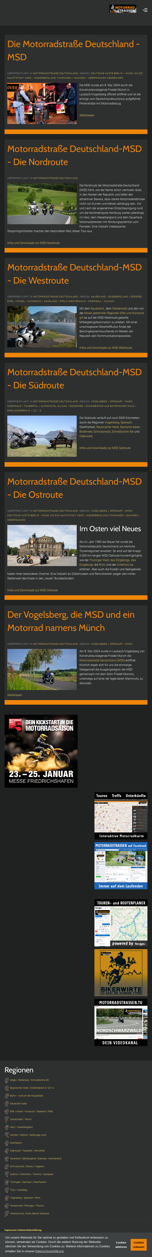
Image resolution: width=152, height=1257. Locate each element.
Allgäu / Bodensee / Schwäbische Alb (83, 406)
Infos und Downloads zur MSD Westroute (105, 347)
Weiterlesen (86, 115)
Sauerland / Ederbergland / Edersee (116, 296)
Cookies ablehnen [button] (121, 1244)
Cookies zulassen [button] (138, 1244)
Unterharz (123, 564)
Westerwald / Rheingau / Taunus (91, 301)
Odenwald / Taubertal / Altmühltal (32, 406)
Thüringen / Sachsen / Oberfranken (82, 78)
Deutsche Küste (102, 73)
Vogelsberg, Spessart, (118, 422)
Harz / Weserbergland (41, 78)
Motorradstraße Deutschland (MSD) (102, 660)
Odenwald (85, 436)
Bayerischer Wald (107, 427)
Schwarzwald (102, 431)
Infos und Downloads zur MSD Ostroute (32, 590)
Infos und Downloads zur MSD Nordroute (33, 243)
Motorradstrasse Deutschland (55, 73)
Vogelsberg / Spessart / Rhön (111, 401)
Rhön (102, 564)
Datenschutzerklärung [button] (49, 1251)
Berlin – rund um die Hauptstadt (53, 515)
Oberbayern (115, 78)
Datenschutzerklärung (29, 1230)
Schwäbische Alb (123, 431)
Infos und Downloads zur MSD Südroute (104, 448)
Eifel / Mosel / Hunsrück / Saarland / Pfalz (37, 301)
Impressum (11, 1230)
